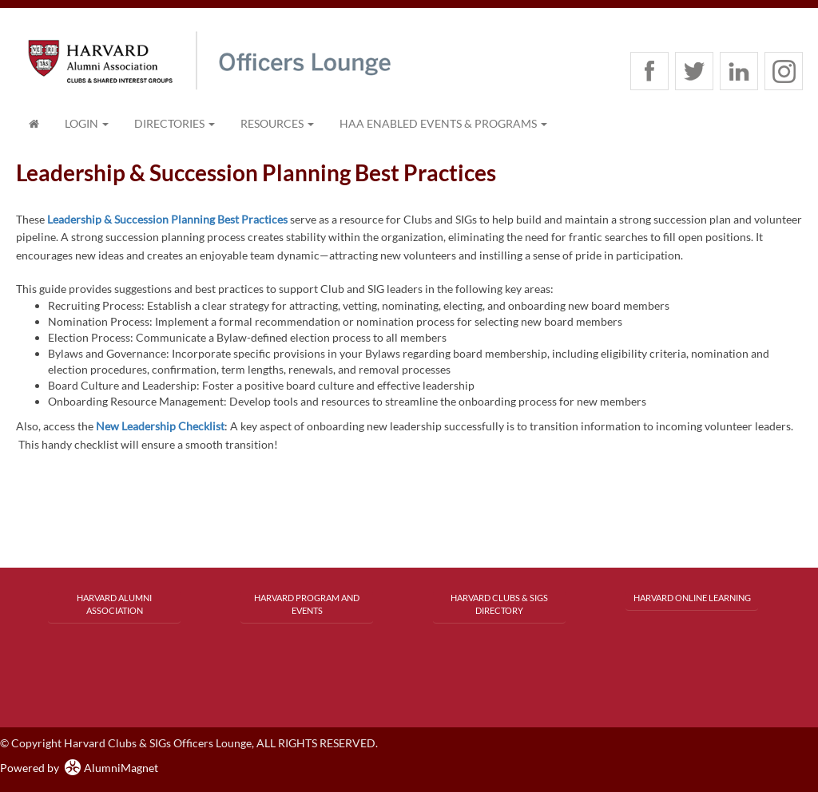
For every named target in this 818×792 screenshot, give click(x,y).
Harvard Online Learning (692, 597)
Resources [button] (277, 123)
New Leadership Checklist (160, 426)
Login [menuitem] (87, 123)
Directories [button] (174, 123)
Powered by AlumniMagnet (79, 767)
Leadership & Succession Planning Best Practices (167, 219)
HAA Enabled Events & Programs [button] (443, 123)
